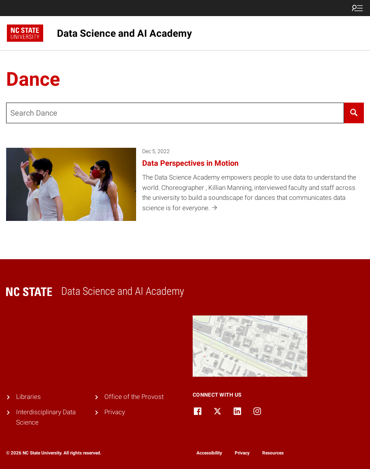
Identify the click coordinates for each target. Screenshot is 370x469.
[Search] (354, 113)
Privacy (114, 412)
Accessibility (209, 453)
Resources (273, 453)
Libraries (28, 396)
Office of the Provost (134, 396)
